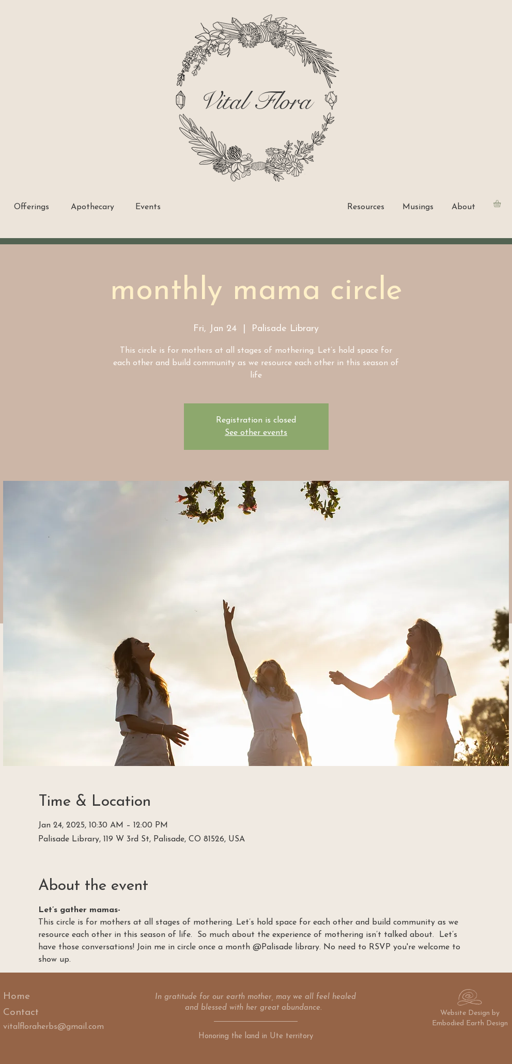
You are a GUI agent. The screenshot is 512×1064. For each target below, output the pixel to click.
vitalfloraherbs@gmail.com (53, 1027)
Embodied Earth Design (470, 1023)
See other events (256, 433)
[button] (501, 203)
